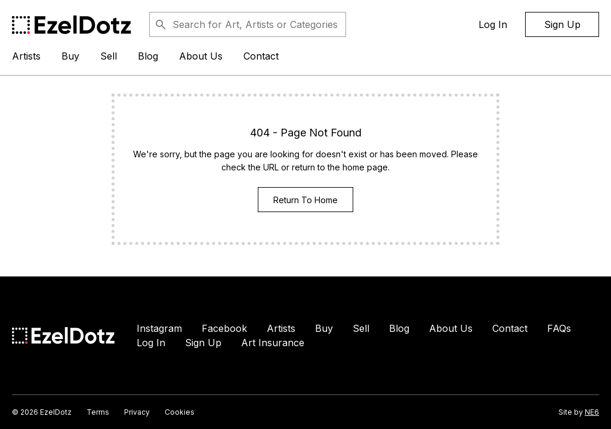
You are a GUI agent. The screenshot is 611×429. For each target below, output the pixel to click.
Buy (70, 56)
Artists (26, 56)
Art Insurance (272, 343)
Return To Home (305, 200)
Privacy (137, 412)
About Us (201, 56)
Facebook (224, 328)
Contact (261, 56)
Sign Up (562, 24)
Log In (493, 24)
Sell (108, 56)
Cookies (180, 412)
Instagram (159, 328)
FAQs (559, 328)
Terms (98, 412)
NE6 (592, 412)
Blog (148, 56)
